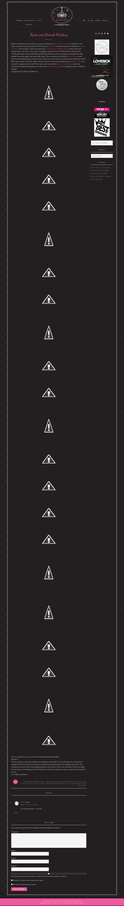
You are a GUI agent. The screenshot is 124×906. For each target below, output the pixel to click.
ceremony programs (52, 782)
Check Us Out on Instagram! (100, 168)
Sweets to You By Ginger (65, 64)
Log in (82, 903)
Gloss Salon (52, 47)
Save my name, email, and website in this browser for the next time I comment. (38, 877)
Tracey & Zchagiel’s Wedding (100, 177)
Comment (14, 832)
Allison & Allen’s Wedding (100, 171)
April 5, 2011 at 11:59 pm (29, 805)
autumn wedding (38, 782)
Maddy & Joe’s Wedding (99, 174)
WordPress (77, 903)
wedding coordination (71, 784)
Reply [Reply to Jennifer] (16, 813)
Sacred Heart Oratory (62, 44)
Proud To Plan (62, 16)
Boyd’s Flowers (73, 57)
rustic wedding (33, 784)
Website (14, 866)
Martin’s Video (76, 62)
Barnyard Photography (55, 67)
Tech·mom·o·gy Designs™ (75, 901)
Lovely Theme (55, 903)
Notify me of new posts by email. (24, 885)
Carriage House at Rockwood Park (58, 49)
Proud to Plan (57, 901)
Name (14, 851)
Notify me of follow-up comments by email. (28, 881)
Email (14, 859)
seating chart (44, 784)
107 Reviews (102, 102)
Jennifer (23, 802)
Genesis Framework (67, 903)
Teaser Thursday (96, 180)
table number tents (56, 784)
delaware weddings (67, 782)
